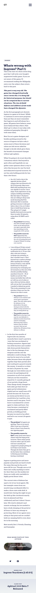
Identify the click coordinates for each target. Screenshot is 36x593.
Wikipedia (26, 81)
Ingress (7, 60)
